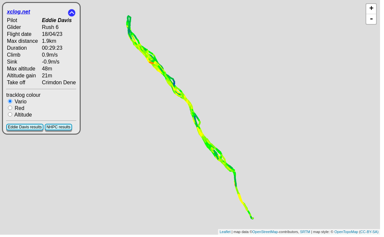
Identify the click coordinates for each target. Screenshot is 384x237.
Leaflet (225, 232)
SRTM (305, 232)
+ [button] (371, 9)
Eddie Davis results (25, 127)
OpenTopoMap (346, 232)
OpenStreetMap (265, 232)
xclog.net (18, 11)
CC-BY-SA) (369, 232)
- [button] (371, 19)
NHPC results (58, 127)
